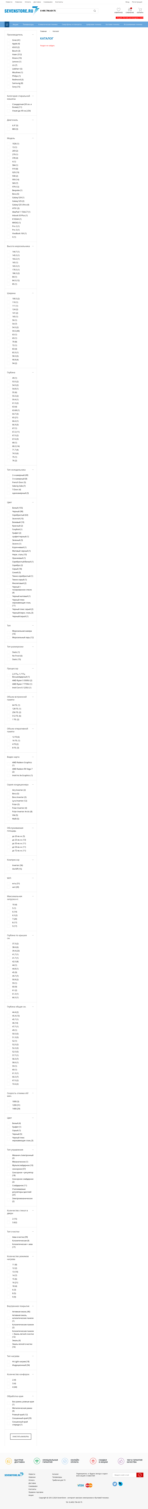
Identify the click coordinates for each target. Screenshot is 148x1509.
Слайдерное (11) (19, 1185)
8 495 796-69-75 (48, 10)
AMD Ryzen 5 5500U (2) (22, 680)
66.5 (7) (15, 1077)
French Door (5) (19, 482)
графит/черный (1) (20, 536)
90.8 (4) (15, 359)
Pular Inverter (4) (19, 808)
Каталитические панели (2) (23, 1326)
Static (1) (16, 652)
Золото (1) (16, 543)
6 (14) (14, 911)
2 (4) (14, 1380)
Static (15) (16, 659)
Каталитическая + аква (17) (22, 1245)
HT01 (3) (15, 208)
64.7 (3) (15, 414)
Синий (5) (16, 572)
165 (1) (15, 262)
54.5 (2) (15, 327)
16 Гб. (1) (16, 740)
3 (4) (14, 1383)
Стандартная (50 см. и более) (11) (22, 105)
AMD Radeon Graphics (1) (22, 764)
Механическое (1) (20, 1161)
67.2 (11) (16, 432)
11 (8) (14, 1264)
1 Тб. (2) (15, 719)
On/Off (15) (17, 869)
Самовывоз (48, 2)
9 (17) (14, 926)
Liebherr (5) (17, 69)
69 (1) (14, 338)
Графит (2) (16, 533)
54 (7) (14, 323)
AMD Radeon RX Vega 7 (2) (22, 770)
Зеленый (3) (17, 540)
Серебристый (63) (20, 515)
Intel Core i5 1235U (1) (21, 687)
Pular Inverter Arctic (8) (22, 811)
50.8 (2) (15, 979)
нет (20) (15, 887)
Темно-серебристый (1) (22, 576)
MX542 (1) (16, 222)
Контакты (59, 2)
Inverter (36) (17, 865)
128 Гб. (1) (16, 708)
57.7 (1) (15, 1055)
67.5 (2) (15, 435)
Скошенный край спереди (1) (20, 1423)
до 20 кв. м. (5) (18, 836)
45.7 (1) (15, 1019)
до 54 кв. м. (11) (19, 847)
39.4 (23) (16, 951)
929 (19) (15, 172)
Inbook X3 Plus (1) (20, 215)
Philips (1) (16, 76)
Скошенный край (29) (21, 1418)
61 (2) (14, 990)
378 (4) (15, 158)
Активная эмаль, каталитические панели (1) (23, 1318)
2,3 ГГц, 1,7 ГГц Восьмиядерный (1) (21, 675)
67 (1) (14, 428)
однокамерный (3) (20, 493)
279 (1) (15, 154)
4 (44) (14, 1387)
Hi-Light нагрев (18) (20, 1361)
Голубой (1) (17, 529)
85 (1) (14, 284)
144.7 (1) (16, 251)
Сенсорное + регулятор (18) (22, 1174)
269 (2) (15, 151)
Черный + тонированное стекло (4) (22, 590)
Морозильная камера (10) (22, 632)
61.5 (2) (15, 403)
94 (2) (14, 363)
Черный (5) (17, 1134)
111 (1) (15, 306)
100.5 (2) (16, 298)
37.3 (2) (15, 943)
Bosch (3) (16, 51)
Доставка (37, 2)
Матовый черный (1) (21, 551)
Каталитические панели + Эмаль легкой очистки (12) (23, 1334)
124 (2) (15, 309)
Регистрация (137, 2)
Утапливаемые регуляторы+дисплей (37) (21, 1192)
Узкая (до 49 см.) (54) (21, 110)
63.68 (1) (16, 410)
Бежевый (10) (18, 522)
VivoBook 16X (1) (19, 233)
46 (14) (15, 1023)
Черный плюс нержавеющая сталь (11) (21, 603)
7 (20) (14, 919)
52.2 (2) (15, 1048)
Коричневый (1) (19, 547)
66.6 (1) (15, 421)
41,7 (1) (15, 954)
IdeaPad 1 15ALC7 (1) (21, 212)
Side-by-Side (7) (19, 486)
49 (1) (14, 378)
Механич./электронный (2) (22, 1156)
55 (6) (14, 392)
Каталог (55, 1474)
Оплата (28, 2)
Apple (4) (16, 43)
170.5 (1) (16, 269)
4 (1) (14, 161)
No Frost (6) (17, 655)
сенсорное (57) (19, 1169)
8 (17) (14, 922)
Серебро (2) (17, 565)
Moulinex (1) (17, 72)
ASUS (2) (16, 47)
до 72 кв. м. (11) (19, 850)
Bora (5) (15, 194)
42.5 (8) (15, 961)
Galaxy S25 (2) (18, 201)
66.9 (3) (15, 424)
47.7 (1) (15, 1026)
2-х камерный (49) (20, 475)
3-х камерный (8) (19, 478)
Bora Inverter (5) (19, 797)
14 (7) (14, 1275)
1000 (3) (15, 1101)
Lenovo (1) (16, 61)
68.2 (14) (16, 446)
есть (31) (16, 883)
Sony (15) (16, 86)
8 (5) (14, 1293)
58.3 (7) (15, 1059)
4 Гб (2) (15, 744)
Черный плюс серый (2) (22, 609)
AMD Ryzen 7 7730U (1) (22, 684)
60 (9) (14, 986)
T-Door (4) (16, 489)
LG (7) (14, 65)
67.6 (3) (15, 439)
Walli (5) (15, 818)
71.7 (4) (15, 450)
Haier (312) (17, 54)
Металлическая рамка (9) (22, 1409)
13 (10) (15, 1271)
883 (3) (15, 129)
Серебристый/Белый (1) (23, 561)
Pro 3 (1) (16, 230)
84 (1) (14, 277)
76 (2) (14, 460)
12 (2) (14, 1268)
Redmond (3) (17, 79)
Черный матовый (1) (21, 596)
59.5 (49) (16, 331)
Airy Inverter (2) (19, 790)
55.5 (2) (15, 396)
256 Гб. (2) (16, 712)
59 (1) (14, 983)
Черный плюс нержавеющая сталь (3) (22, 1139)
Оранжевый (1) (19, 558)
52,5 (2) (15, 1044)
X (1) (14, 237)
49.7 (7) (15, 976)
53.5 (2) (15, 381)
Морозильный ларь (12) (23, 637)
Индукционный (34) (21, 1365)
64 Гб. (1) (16, 705)
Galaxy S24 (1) (18, 197)
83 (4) (14, 349)
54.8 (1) (15, 388)
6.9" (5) (15, 125)
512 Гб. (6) (16, 716)
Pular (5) (16, 804)
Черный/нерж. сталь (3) (22, 613)
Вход (127, 2)
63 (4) (14, 406)
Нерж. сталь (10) (19, 554)
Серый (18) (17, 569)
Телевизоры (28, 24)
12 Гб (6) (16, 737)
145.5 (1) (16, 255)
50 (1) (14, 320)
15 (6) (14, 1279)
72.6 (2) (15, 1084)
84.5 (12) (16, 280)
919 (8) (15, 168)
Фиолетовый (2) (19, 583)
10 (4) (14, 904)
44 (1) (14, 965)
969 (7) (15, 183)
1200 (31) (16, 1105)
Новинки (18, 2)
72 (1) (14, 345)
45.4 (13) (16, 1015)
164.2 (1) (16, 259)
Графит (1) (16, 1127)
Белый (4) (16, 1123)
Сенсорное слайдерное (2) (22, 1180)
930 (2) (15, 176)
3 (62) (14, 1222)
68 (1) (14, 442)
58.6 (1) (15, 1062)
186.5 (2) (16, 273)
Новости (9, 2)
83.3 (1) (15, 352)
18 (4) (14, 1286)
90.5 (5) (15, 356)
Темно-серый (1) (19, 579)
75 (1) (14, 457)
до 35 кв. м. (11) (19, 843)
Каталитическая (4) (20, 1240)
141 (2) (15, 313)
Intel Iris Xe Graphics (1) (22, 775)
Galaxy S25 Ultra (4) (20, 204)
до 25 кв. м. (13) (19, 840)
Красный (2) (17, 526)
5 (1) (14, 908)
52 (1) (14, 1041)
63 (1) (14, 334)
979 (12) (15, 186)
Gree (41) (16, 40)
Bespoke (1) (17, 190)
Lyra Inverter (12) (19, 801)
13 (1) (14, 147)
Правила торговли (36, 1492)
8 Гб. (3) (15, 747)
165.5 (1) (16, 266)
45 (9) (14, 972)
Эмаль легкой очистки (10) (22, 1345)
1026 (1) (15, 143)
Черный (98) (17, 511)
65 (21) (15, 417)
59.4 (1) (15, 399)
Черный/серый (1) (20, 616)
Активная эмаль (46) (21, 1311)
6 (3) (14, 1289)
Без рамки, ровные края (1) (23, 1403)
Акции (15, 24)
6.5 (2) (14, 915)
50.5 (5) (15, 1033)
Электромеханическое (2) (22, 1200)
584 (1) (15, 165)
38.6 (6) (15, 947)
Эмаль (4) (16, 1340)
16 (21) (15, 1282)
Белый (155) (17, 508)
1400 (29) (16, 1108)
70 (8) (14, 341)
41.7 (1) (15, 958)
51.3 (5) (15, 1037)
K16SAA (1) (17, 219)
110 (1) (15, 302)
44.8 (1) (15, 968)
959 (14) (15, 179)
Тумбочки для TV (58, 1480)
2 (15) (14, 1219)
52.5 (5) (15, 1051)
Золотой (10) (17, 518)
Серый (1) (16, 1130)
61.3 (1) (15, 994)
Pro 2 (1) (16, 226)
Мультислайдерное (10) (22, 1165)
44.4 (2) (15, 1012)
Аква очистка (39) (20, 1237)
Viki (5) (15, 815)
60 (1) (14, 1069)
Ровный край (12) (20, 1414)
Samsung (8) (17, 83)
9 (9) (14, 1297)
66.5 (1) (15, 997)
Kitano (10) (17, 58)
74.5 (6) (15, 453)
